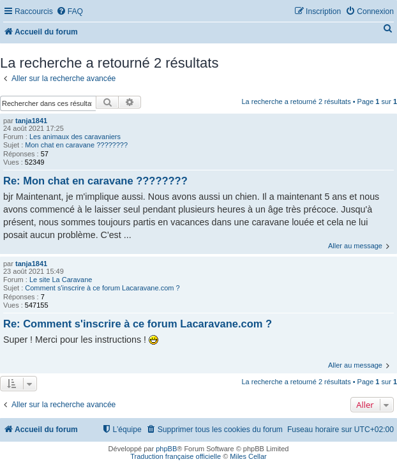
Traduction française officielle (175, 456)
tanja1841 (31, 120)
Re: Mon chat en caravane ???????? (95, 180)
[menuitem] (69, 11)
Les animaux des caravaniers (75, 136)
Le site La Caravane (60, 279)
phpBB (166, 449)
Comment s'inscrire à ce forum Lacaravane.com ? (102, 288)
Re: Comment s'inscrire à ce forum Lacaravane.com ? (137, 323)
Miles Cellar (248, 456)
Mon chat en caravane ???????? (76, 145)
